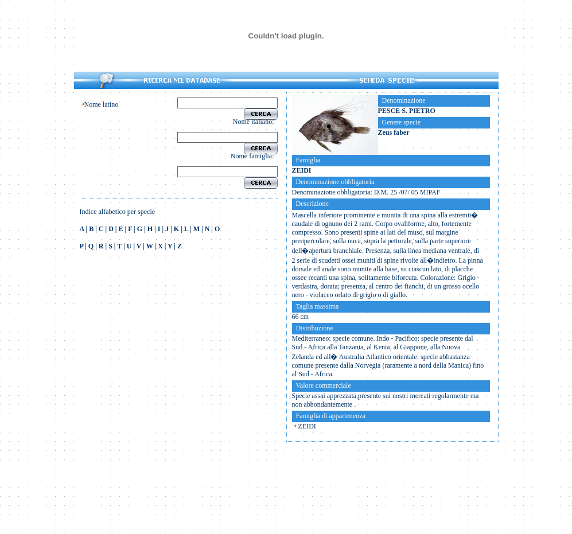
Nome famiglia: (254, 156)
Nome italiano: (255, 122)
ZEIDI (307, 426)
